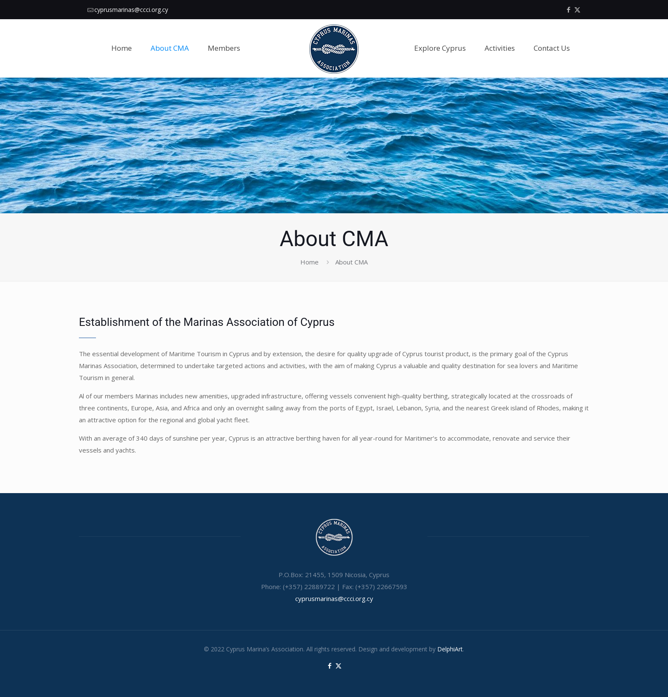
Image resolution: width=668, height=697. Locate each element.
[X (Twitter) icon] (577, 9)
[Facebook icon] (568, 9)
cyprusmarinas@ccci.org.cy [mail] (131, 10)
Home (309, 262)
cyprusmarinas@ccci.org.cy (334, 598)
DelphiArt (450, 649)
